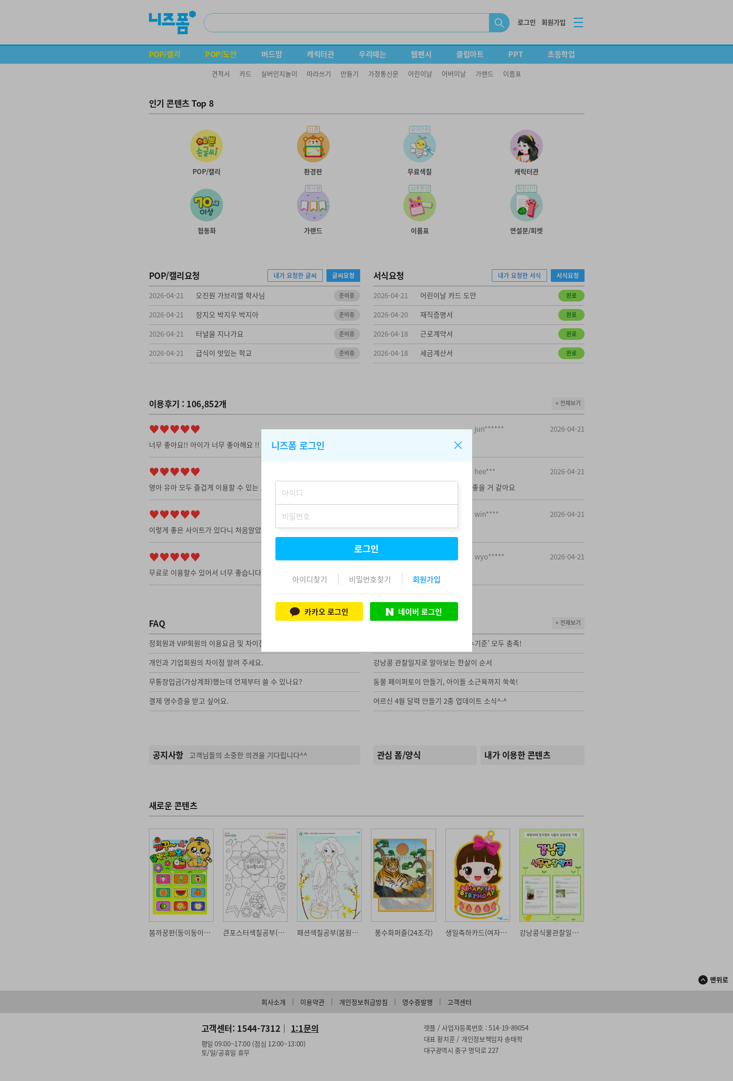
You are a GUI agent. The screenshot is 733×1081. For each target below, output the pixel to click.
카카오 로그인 (319, 611)
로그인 (366, 548)
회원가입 (427, 579)
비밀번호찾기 (370, 579)
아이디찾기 (309, 579)
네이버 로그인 (414, 611)
